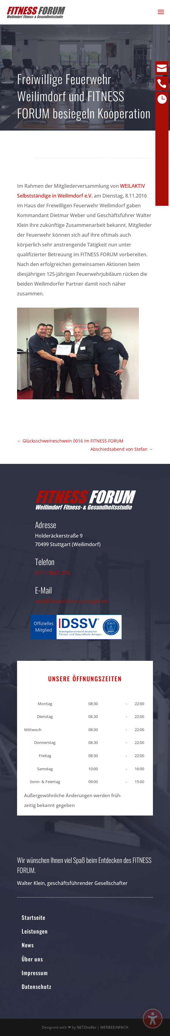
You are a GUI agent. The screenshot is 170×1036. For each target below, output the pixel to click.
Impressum (35, 973)
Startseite (33, 917)
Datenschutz (36, 986)
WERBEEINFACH (114, 1027)
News (28, 945)
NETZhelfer (86, 1027)
